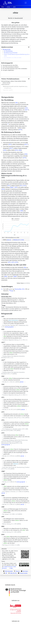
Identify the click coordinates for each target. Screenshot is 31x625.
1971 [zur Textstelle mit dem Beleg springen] (2, 397)
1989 (21, 211)
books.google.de (9, 327)
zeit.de (21, 382)
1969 (25, 154)
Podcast (17, 571)
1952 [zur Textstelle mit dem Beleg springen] (2, 329)
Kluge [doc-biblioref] (11, 290)
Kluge (3, 305)
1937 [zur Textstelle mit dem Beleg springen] (2, 316)
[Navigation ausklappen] (25, 2)
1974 (24, 157)
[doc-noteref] (8, 124)
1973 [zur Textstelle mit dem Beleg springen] (2, 412)
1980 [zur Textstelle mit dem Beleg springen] (3, 471)
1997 (15, 187)
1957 (26, 110)
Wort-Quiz (24, 571)
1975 (24, 185)
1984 (19, 150)
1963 (4, 150)
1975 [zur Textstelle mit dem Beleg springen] (2, 433)
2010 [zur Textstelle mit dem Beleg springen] (2, 534)
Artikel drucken (22, 573)
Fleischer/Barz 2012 (6, 296)
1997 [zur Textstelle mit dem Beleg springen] (2, 516)
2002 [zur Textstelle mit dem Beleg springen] (2, 526)
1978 (16, 150)
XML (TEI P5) (12, 573)
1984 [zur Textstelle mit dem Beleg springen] (2, 495)
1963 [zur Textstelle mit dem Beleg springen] (2, 376)
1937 (26, 108)
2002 (5, 276)
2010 (3, 189)
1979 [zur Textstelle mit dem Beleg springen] (2, 458)
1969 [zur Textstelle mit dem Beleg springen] (2, 384)
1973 (21, 185)
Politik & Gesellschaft (15, 18)
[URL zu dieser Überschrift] (15, 97)
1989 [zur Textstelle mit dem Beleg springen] (2, 507)
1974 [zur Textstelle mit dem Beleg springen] (2, 420)
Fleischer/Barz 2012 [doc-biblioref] (20, 289)
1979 (20, 129)
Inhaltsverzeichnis (15, 47)
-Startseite (8, 571)
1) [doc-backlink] (1, 289)
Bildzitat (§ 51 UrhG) (19, 240)
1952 (10, 144)
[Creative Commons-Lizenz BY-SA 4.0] (24, 564)
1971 (8, 185)
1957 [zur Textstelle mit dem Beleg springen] (3, 342)
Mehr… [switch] (11, 568)
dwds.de (9, 240)
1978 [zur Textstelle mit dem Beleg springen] (2, 447)
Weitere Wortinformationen (15, 79)
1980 (12, 187)
